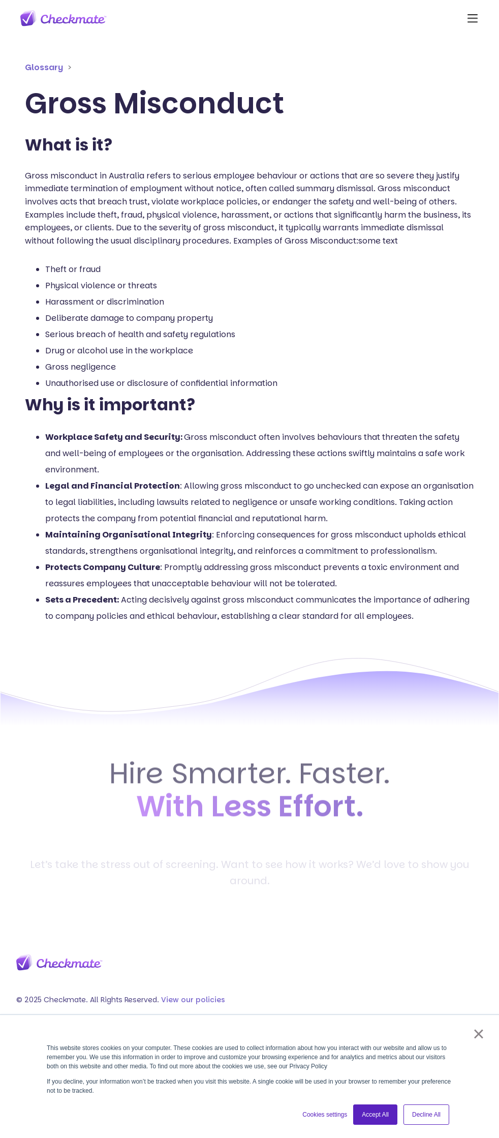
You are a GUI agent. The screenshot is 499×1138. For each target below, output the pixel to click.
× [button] (478, 1033)
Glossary (44, 67)
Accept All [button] (375, 1114)
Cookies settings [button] (324, 1114)
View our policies (193, 1000)
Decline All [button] (426, 1114)
